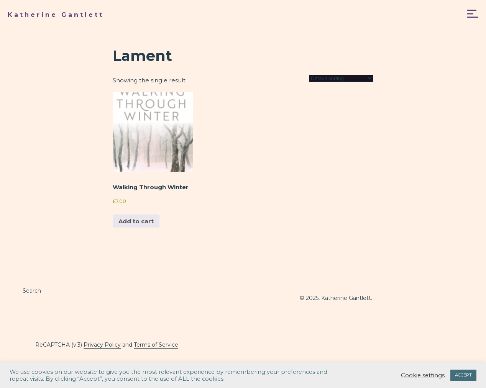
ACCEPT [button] (463, 375)
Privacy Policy (102, 344)
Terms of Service (156, 344)
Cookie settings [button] (423, 375)
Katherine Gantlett (56, 14)
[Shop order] (341, 78)
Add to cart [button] (136, 221)
